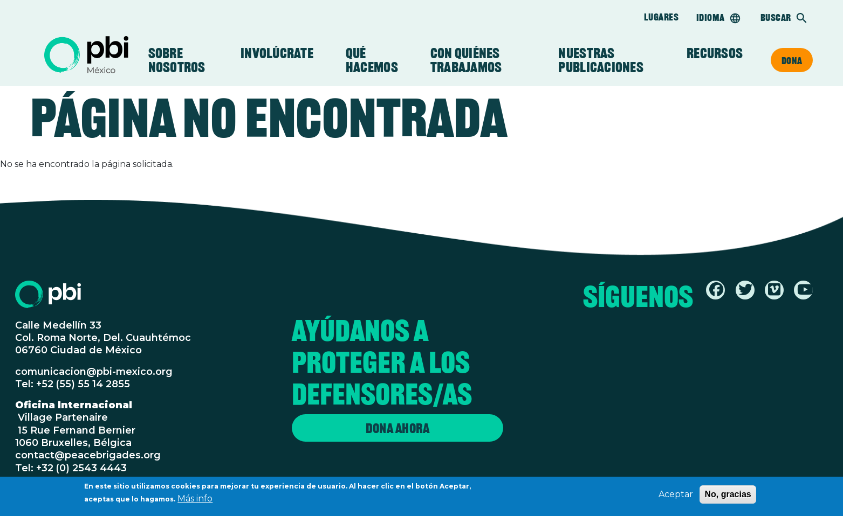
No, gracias (727, 497)
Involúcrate (276, 53)
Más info (195, 502)
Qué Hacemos (372, 60)
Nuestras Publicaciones (606, 60)
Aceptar (676, 497)
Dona (792, 60)
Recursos (714, 53)
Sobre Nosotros (178, 60)
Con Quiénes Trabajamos (478, 60)
